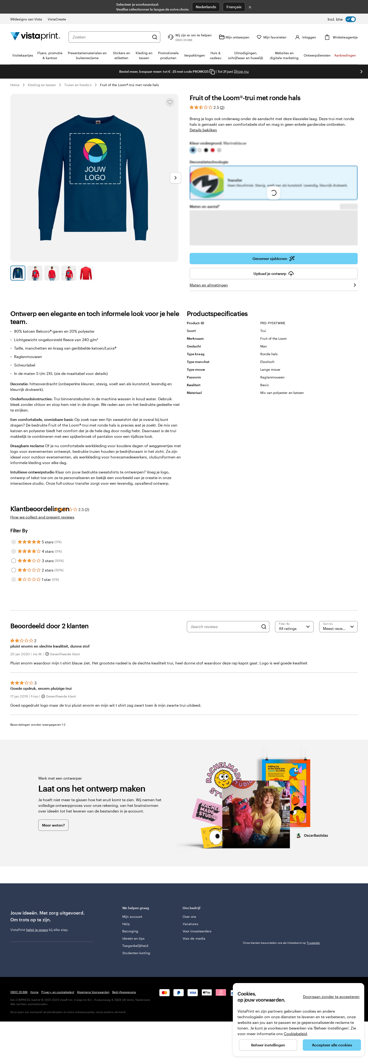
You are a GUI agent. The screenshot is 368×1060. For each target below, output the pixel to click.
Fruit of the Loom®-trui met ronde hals (129, 85)
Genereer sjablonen (274, 258)
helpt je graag (37, 930)
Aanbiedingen (345, 55)
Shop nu (241, 71)
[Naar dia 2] (34, 273)
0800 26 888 (18, 992)
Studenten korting (136, 953)
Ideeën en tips (133, 938)
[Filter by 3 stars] (13, 560)
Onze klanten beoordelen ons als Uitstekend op (281, 942)
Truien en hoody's (77, 85)
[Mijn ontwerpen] (234, 37)
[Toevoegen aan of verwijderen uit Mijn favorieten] (170, 102)
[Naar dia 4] (68, 273)
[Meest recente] (338, 626)
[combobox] (111, 37)
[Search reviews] (225, 626)
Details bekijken (203, 130)
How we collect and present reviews (42, 517)
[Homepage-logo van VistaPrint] (35, 37)
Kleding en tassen (42, 85)
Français (234, 6)
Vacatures (190, 924)
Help (126, 924)
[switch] (342, 19)
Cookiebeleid (295, 1033)
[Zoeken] (154, 37)
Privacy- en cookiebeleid (57, 992)
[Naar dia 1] (17, 273)
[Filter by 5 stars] (13, 542)
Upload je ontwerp (273, 273)
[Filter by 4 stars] (13, 551)
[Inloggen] (305, 37)
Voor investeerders (197, 931)
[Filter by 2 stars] (13, 570)
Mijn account (132, 917)
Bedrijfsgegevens (124, 992)
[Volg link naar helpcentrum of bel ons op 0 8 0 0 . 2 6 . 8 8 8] (189, 37)
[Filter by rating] (294, 626)
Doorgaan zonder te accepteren (331, 996)
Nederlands (206, 6)
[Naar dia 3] (51, 273)
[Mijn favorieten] (271, 37)
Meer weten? (53, 825)
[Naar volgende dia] (361, 71)
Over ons (189, 917)
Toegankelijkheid (135, 946)
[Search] (263, 626)
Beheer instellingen (268, 1045)
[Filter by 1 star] (13, 579)
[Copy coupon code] (212, 72)
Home (14, 85)
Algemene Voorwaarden (93, 992)
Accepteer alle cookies (332, 1045)
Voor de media (194, 938)
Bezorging (130, 931)
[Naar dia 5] (85, 273)
